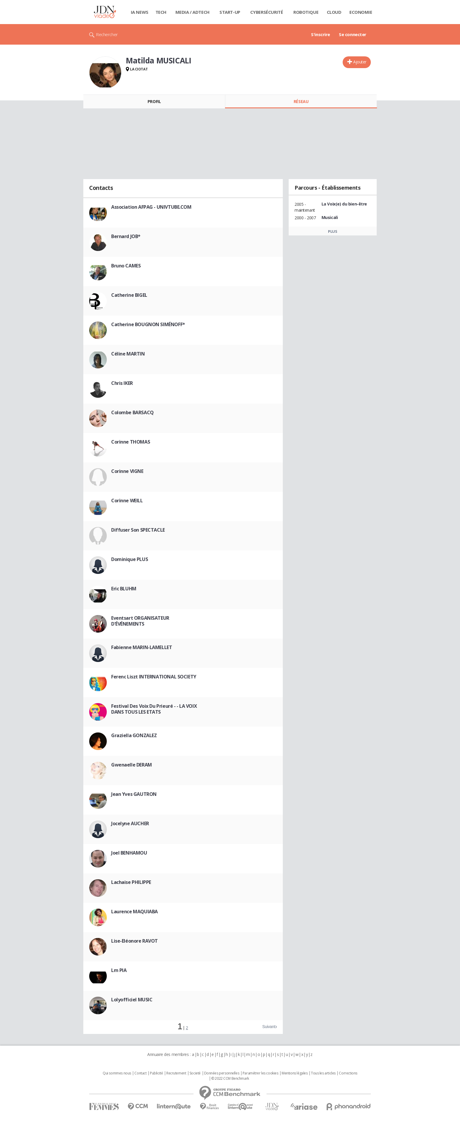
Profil (154, 101)
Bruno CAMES (126, 265)
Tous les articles (323, 1073)
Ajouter (359, 62)
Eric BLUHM (123, 588)
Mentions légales (294, 1073)
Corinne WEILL (127, 500)
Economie (360, 12)
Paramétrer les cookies (260, 1073)
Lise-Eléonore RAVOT (134, 941)
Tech (160, 12)
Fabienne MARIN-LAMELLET (141, 647)
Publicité (156, 1073)
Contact (140, 1073)
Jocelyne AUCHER (130, 823)
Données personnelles (221, 1073)
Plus (332, 231)
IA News (139, 12)
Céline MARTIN (128, 354)
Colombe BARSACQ (132, 412)
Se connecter (352, 34)
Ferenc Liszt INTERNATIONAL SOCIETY (153, 676)
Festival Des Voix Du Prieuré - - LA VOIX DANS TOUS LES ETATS (154, 709)
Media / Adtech (192, 12)
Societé (195, 1073)
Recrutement (176, 1073)
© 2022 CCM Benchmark (230, 1078)
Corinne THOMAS (130, 442)
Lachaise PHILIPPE (131, 882)
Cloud (334, 12)
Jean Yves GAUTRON (134, 794)
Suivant (268, 1026)
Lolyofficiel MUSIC (131, 999)
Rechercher (107, 34)
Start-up (229, 12)
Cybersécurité (266, 12)
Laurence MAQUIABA (134, 911)
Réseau (301, 101)
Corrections (348, 1073)
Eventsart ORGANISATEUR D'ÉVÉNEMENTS (140, 621)
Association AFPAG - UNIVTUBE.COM (151, 207)
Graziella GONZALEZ (134, 735)
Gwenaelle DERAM (131, 765)
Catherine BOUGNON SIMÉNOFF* (148, 324)
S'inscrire (320, 34)
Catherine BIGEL (129, 295)
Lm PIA (118, 970)
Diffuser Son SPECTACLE (138, 530)
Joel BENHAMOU (129, 853)
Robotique (305, 12)
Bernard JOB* (126, 236)
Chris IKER (122, 383)
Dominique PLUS (129, 559)
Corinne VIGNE (127, 471)
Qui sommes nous (117, 1073)
